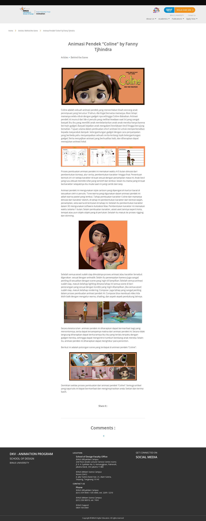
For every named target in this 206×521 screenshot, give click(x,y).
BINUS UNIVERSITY (177, 15)
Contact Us (191, 15)
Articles (64, 57)
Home (10, 31)
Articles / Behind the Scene (28, 31)
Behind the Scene (79, 57)
